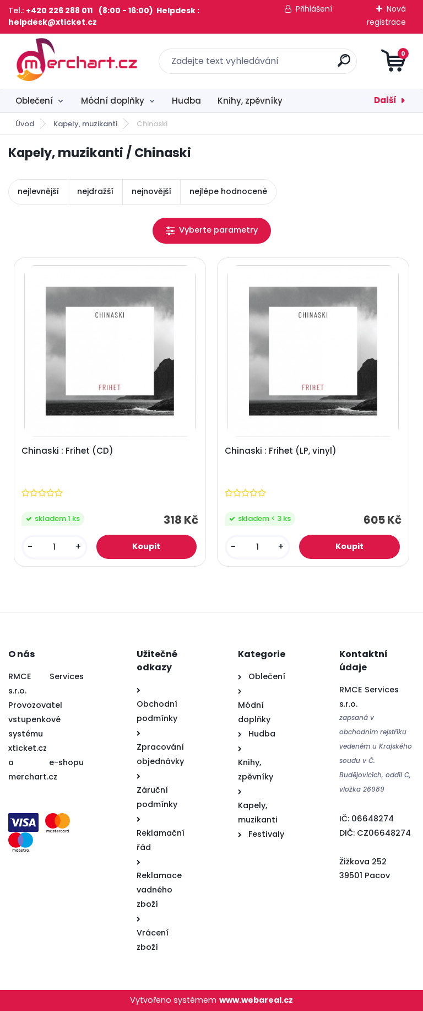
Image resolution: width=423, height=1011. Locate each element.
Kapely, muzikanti (85, 124)
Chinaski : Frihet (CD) (67, 450)
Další (385, 100)
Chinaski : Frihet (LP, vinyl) (281, 450)
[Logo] (75, 61)
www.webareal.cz (256, 999)
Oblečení (34, 100)
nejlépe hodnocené (228, 191)
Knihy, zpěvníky (250, 100)
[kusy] (54, 547)
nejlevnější (38, 191)
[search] (344, 65)
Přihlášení (314, 8)
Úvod (24, 124)
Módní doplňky (112, 100)
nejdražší (95, 191)
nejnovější (151, 191)
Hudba (186, 100)
